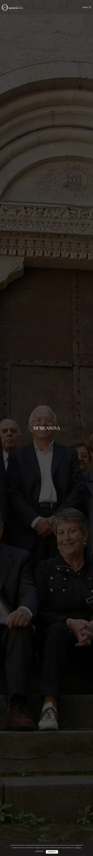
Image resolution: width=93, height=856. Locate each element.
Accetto (52, 852)
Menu (87, 7)
